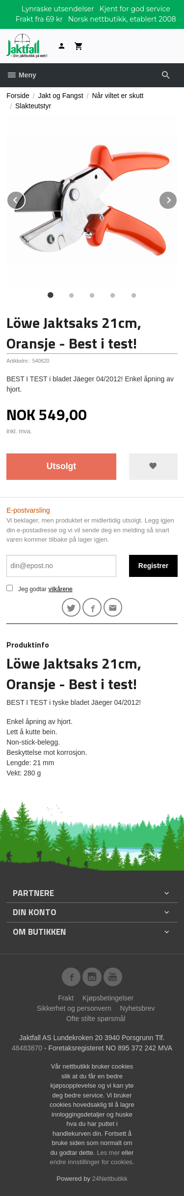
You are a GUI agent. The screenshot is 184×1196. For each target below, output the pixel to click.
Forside (17, 96)
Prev (25, 198)
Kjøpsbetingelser (107, 998)
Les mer (109, 1152)
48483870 (27, 1048)
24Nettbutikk (110, 1178)
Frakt (66, 998)
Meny (21, 75)
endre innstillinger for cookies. (92, 1162)
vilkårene (61, 589)
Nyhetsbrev (137, 1008)
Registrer (153, 566)
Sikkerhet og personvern (74, 1008)
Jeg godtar (32, 589)
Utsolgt (61, 466)
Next (177, 198)
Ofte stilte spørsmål (96, 1018)
